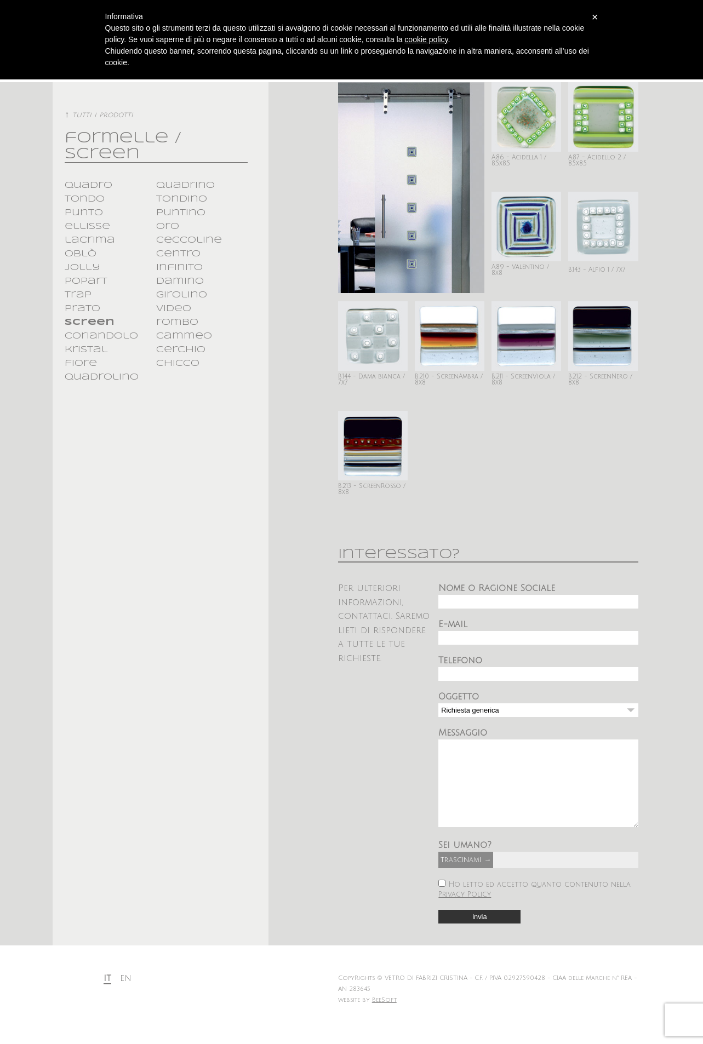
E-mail (452, 624)
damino (180, 281)
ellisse (87, 226)
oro (167, 226)
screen (90, 322)
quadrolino (102, 377)
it (107, 995)
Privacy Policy (464, 911)
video (173, 309)
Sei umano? (464, 862)
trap (78, 295)
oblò (80, 254)
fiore (81, 363)
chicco (177, 363)
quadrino (185, 185)
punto (84, 213)
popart (86, 281)
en (126, 995)
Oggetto (458, 697)
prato (82, 309)
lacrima (90, 240)
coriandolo (101, 336)
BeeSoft (384, 1016)
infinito (179, 267)
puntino (180, 213)
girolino (181, 295)
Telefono (460, 661)
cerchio (180, 350)
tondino (181, 199)
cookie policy (426, 39)
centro (178, 254)
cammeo (184, 336)
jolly (82, 267)
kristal (86, 350)
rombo (177, 322)
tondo (85, 199)
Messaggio (462, 733)
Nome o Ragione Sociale (496, 588)
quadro (88, 185)
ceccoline (189, 240)
